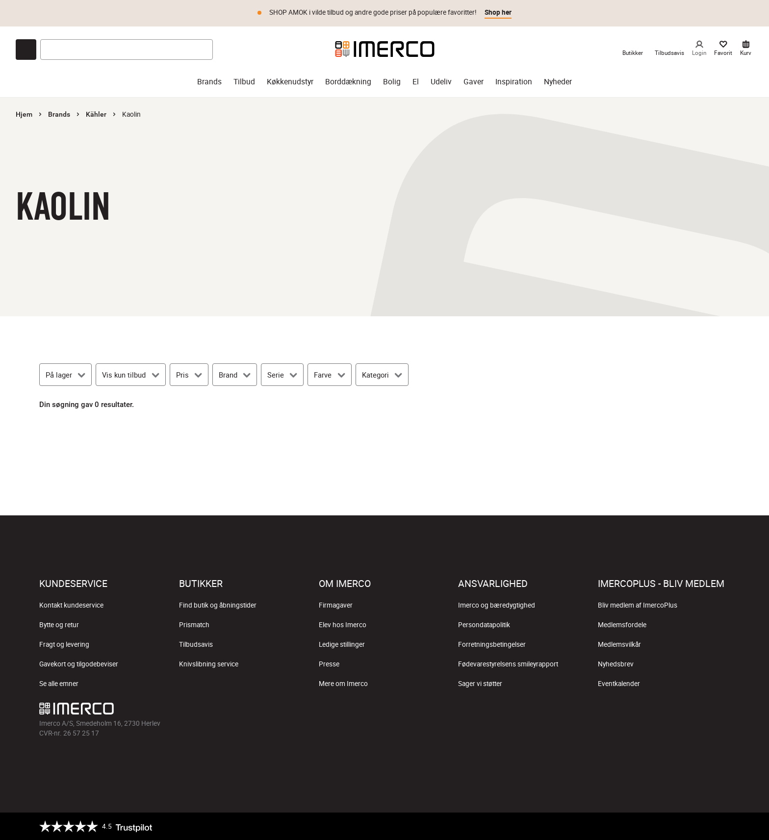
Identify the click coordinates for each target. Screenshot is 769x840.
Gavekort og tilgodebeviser (78, 664)
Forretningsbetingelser (492, 644)
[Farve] (329, 374)
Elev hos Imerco (342, 624)
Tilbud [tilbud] (244, 81)
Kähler (96, 114)
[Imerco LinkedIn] (431, 711)
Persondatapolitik (484, 624)
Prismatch (194, 624)
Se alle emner (58, 683)
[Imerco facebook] (337, 711)
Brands (59, 114)
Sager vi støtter (480, 683)
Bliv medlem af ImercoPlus (637, 605)
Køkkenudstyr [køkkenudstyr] (290, 81)
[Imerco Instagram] (361, 711)
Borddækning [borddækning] (348, 81)
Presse (329, 664)
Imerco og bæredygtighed (496, 605)
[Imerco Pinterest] (408, 711)
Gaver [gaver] (473, 81)
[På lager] (65, 374)
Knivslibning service (208, 664)
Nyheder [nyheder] (558, 81)
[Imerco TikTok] (384, 711)
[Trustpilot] (95, 826)
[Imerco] (385, 49)
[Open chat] (26, 49)
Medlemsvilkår (619, 644)
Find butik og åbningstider (217, 605)
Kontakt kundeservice (71, 605)
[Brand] (234, 374)
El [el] (415, 81)
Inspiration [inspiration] (513, 81)
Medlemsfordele (622, 624)
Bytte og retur (59, 624)
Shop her (498, 12)
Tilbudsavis (196, 644)
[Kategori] (382, 374)
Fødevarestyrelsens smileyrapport (508, 664)
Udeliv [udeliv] (441, 81)
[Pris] (189, 374)
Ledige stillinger (342, 644)
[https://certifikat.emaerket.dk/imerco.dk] (721, 826)
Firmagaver (336, 605)
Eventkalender (619, 683)
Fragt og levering (64, 644)
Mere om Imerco (343, 683)
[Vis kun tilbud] (130, 374)
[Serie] (282, 374)
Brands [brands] (209, 81)
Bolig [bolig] (392, 81)
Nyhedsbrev (616, 664)
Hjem (24, 114)
